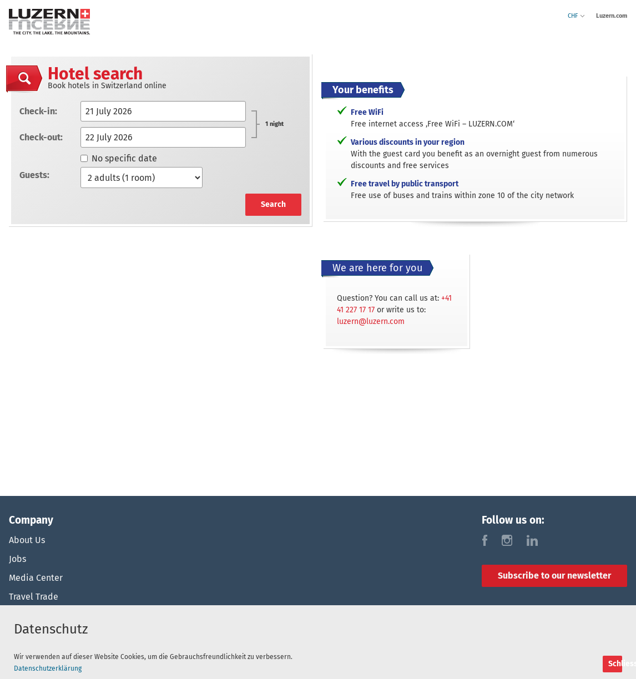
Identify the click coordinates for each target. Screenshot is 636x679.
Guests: (34, 175)
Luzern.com (611, 15)
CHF (576, 15)
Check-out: (41, 137)
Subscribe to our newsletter (554, 575)
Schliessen (615, 663)
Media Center (36, 577)
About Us (27, 540)
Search (273, 204)
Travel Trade (33, 596)
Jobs (17, 559)
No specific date (118, 158)
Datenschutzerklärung (48, 668)
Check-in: (38, 111)
